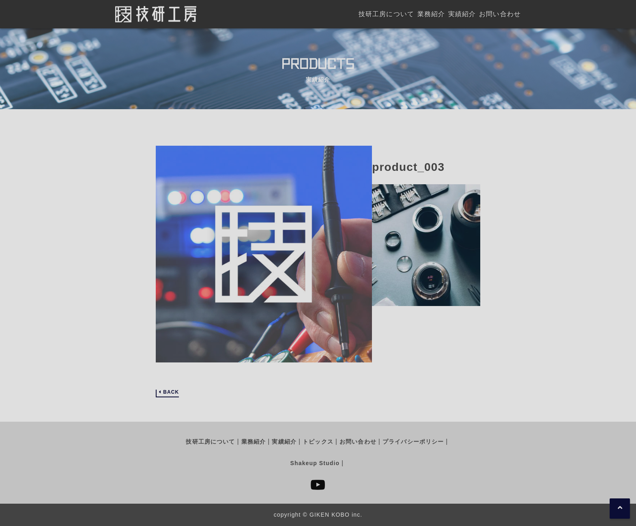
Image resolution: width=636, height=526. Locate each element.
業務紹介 (253, 441)
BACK (171, 392)
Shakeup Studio (314, 463)
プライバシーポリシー (413, 441)
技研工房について (210, 441)
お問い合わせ (357, 441)
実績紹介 (284, 441)
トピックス (318, 441)
